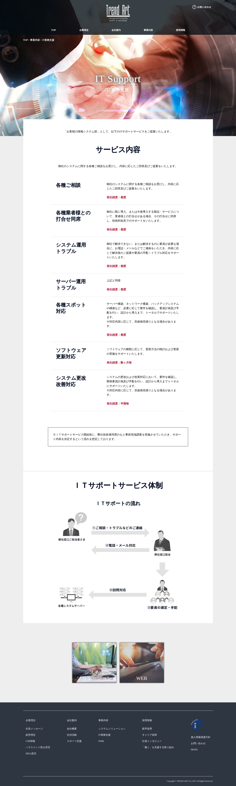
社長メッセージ (34, 728)
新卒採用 (147, 728)
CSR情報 (30, 741)
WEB (101, 741)
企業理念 (83, 30)
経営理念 (30, 735)
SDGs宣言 (31, 753)
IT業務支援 (48, 40)
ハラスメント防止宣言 (38, 747)
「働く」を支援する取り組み (158, 747)
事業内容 (148, 30)
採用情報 (180, 30)
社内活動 (72, 735)
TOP (53, 30)
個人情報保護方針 (200, 737)
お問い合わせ (198, 743)
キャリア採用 (149, 735)
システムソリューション (111, 728)
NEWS (194, 749)
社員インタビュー (152, 741)
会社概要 (72, 728)
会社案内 (116, 30)
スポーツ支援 (74, 741)
